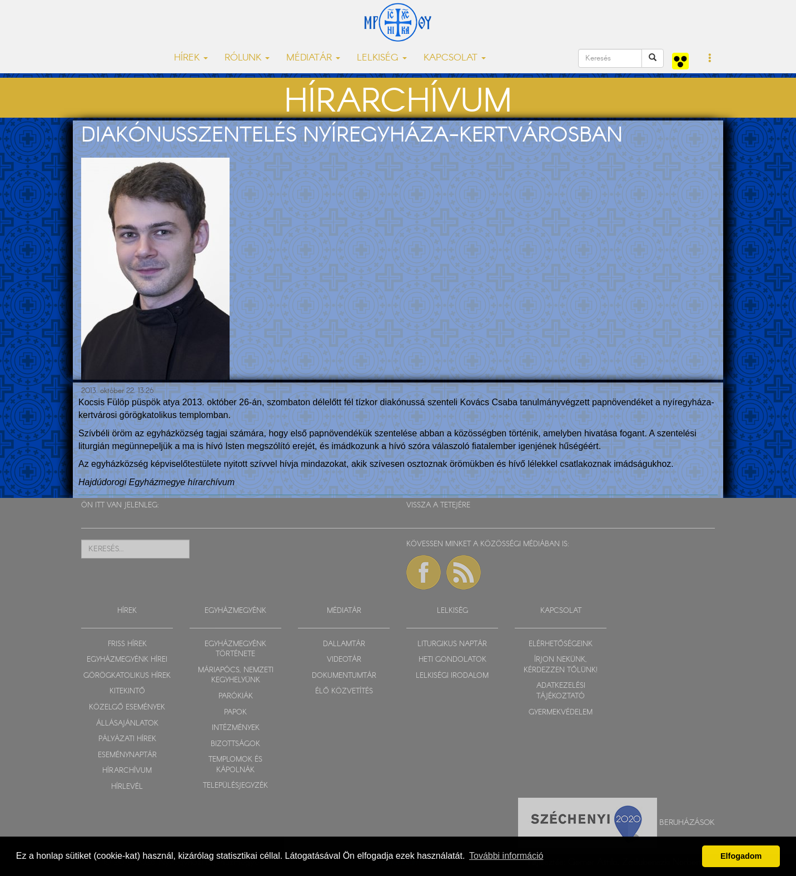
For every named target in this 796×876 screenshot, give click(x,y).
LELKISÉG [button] (382, 58)
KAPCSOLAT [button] (455, 58)
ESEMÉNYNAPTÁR (127, 755)
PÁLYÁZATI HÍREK (127, 739)
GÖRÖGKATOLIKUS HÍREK (127, 676)
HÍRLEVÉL (127, 787)
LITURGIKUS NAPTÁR (452, 644)
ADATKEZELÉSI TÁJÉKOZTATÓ (560, 691)
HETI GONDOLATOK (452, 660)
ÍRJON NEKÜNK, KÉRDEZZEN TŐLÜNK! (561, 665)
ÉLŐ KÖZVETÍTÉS (344, 691)
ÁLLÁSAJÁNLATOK (127, 723)
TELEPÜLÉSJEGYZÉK (235, 786)
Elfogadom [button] (741, 856)
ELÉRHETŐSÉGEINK (561, 644)
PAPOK (235, 712)
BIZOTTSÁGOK (235, 744)
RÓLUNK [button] (247, 58)
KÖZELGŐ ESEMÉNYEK (127, 707)
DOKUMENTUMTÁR (344, 676)
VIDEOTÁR (344, 660)
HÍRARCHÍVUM (127, 771)
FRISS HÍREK (127, 644)
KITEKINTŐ (127, 691)
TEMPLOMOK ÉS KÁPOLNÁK (235, 765)
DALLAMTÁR (344, 644)
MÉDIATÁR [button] (313, 58)
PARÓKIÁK (235, 696)
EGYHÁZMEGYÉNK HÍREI (127, 660)
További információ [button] (506, 855)
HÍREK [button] (191, 58)
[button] (710, 58)
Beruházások (687, 822)
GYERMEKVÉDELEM (561, 712)
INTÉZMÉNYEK (236, 728)
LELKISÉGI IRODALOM (452, 676)
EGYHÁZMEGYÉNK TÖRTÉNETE (235, 649)
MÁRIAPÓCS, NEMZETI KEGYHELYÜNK (235, 675)
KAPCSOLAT (560, 611)
